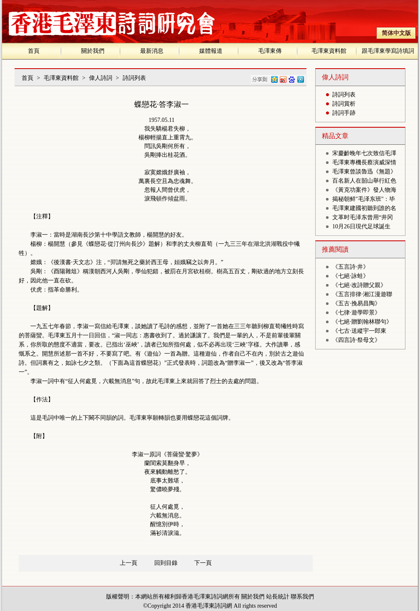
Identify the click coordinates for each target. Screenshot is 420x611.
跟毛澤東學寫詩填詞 (388, 51)
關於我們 (92, 51)
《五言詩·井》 (350, 267)
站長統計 (277, 597)
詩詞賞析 (344, 104)
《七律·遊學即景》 (356, 312)
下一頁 (203, 563)
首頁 (34, 51)
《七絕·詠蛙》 (350, 276)
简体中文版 (396, 33)
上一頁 (128, 563)
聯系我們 (302, 597)
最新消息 (151, 51)
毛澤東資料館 (328, 51)
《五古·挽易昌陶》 (356, 303)
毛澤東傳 (270, 51)
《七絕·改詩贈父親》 (359, 285)
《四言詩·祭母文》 (356, 340)
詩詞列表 (134, 78)
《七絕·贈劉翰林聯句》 (362, 322)
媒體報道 (210, 51)
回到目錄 (166, 563)
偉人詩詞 (100, 78)
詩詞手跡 (344, 113)
